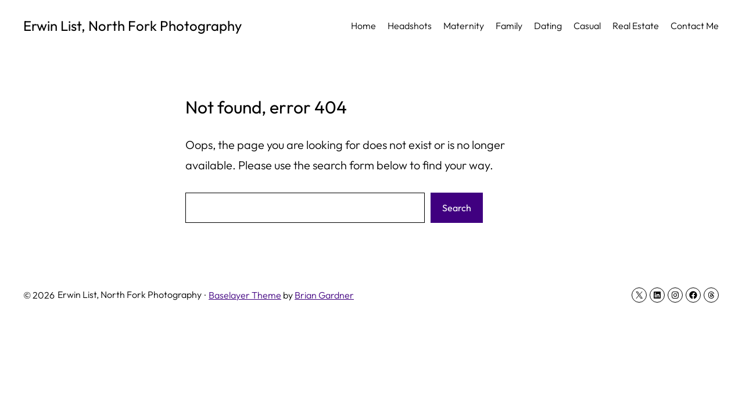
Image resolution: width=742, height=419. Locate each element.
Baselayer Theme (245, 295)
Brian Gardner (324, 295)
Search (456, 208)
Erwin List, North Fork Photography (132, 25)
